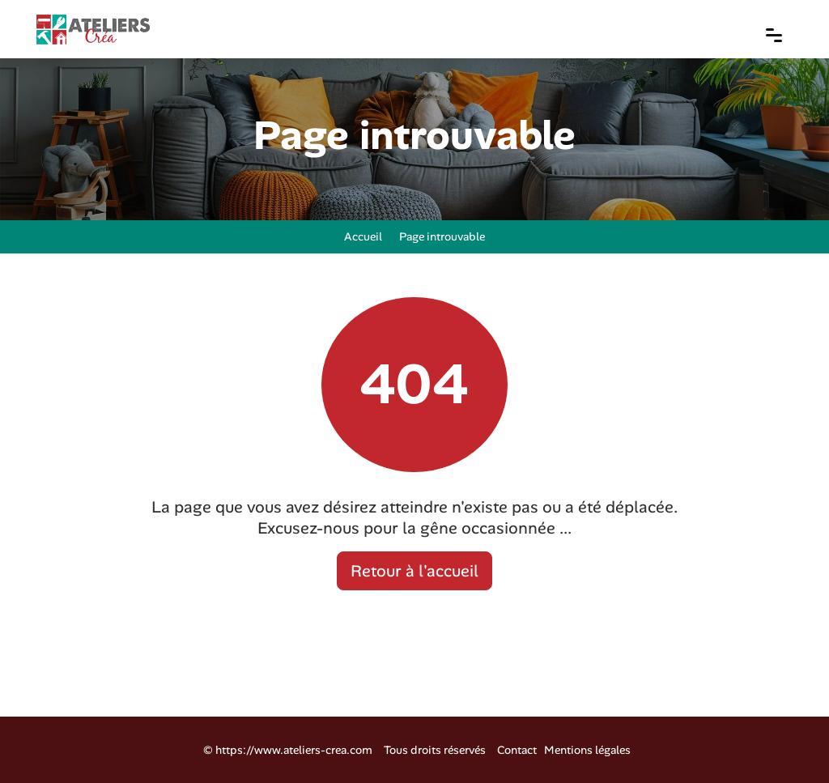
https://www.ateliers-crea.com (293, 750)
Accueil (360, 236)
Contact (517, 750)
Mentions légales (587, 750)
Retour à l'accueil (414, 570)
